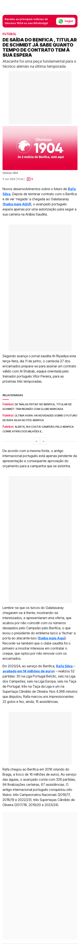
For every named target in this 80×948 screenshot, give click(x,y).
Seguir (65, 21)
